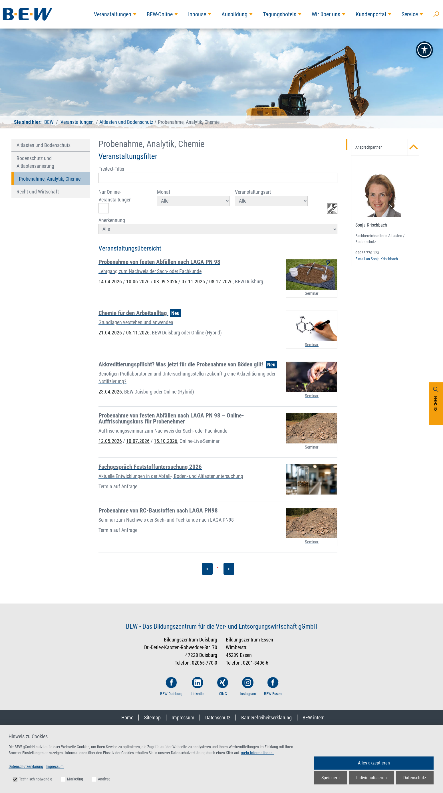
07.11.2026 (193, 281)
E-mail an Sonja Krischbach (376, 259)
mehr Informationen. (257, 752)
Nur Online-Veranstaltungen (115, 201)
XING (222, 686)
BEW (49, 122)
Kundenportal (371, 14)
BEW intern (314, 718)
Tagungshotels (279, 14)
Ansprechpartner (387, 147)
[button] (424, 50)
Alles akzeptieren (374, 763)
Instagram (248, 686)
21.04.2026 (110, 333)
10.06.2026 (138, 281)
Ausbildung (234, 14)
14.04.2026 (110, 281)
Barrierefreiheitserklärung (266, 718)
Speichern (330, 777)
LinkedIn (197, 686)
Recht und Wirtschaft (38, 192)
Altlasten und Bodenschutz (126, 122)
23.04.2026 (110, 392)
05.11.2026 (138, 333)
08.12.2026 (221, 281)
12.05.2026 (110, 441)
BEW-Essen (273, 686)
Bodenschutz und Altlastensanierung (35, 162)
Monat (193, 197)
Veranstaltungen (112, 14)
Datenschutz (217, 718)
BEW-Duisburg (171, 686)
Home (127, 718)
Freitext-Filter (217, 174)
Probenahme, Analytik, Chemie (49, 179)
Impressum (183, 718)
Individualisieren (371, 777)
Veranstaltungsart (271, 197)
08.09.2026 (165, 281)
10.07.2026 (138, 441)
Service (410, 14)
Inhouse (197, 14)
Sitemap (152, 718)
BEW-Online (160, 14)
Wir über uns (326, 14)
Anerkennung (217, 225)
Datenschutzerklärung (26, 766)
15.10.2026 (165, 441)
